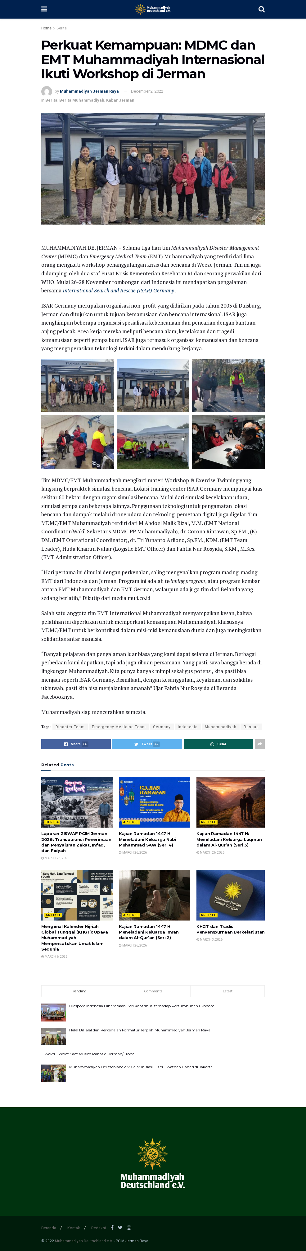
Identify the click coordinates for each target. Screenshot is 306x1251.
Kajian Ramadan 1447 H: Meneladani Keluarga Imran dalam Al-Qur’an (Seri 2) (149, 932)
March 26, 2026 (133, 852)
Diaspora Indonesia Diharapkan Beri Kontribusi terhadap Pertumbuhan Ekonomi (142, 1006)
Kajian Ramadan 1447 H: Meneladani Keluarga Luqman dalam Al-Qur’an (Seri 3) (229, 839)
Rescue (251, 727)
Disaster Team (70, 727)
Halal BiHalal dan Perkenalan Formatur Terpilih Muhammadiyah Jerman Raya (139, 1030)
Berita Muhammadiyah (81, 100)
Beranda (48, 1228)
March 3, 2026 (209, 939)
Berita (61, 28)
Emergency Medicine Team (119, 727)
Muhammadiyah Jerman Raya (89, 91)
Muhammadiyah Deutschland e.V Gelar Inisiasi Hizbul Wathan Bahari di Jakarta (141, 1067)
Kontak (73, 1228)
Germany (162, 727)
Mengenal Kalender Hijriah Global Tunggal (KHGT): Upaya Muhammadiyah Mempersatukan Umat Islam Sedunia (74, 937)
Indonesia (188, 727)
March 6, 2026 (54, 956)
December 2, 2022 (147, 91)
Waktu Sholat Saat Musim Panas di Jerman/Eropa (89, 1054)
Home (46, 28)
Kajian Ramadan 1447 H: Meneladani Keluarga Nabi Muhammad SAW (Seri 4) (147, 839)
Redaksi (98, 1228)
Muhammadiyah (220, 727)
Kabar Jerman (120, 100)
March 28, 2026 (55, 858)
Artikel (131, 822)
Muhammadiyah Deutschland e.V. (84, 1241)
